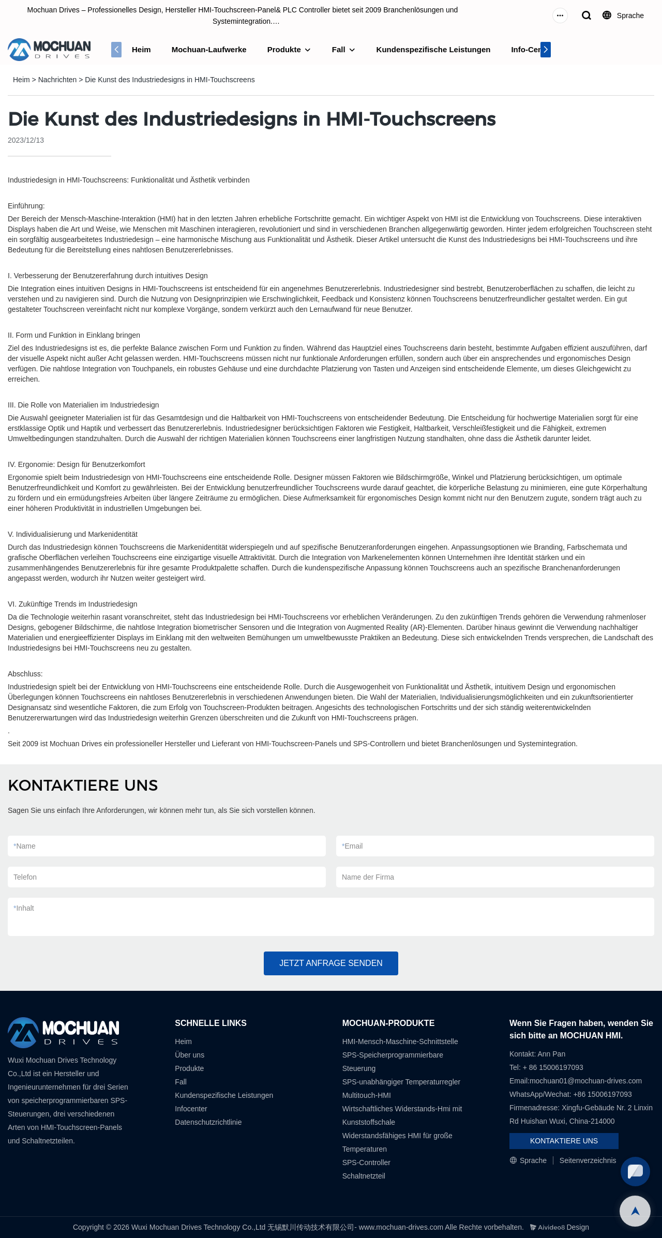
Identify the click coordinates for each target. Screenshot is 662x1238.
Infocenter (191, 1109)
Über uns (189, 1055)
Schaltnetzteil (363, 1176)
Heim (141, 49)
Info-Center (531, 49)
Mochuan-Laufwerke (209, 49)
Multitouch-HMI (366, 1095)
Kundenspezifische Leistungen (434, 49)
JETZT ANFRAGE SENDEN (331, 963)
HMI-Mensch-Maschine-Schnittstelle (400, 1041)
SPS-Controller (366, 1162)
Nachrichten (57, 80)
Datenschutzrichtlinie (208, 1122)
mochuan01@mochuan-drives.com (586, 1081)
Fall (338, 49)
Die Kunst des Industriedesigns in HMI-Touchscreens (169, 80)
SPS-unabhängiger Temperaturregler (401, 1082)
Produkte (284, 49)
